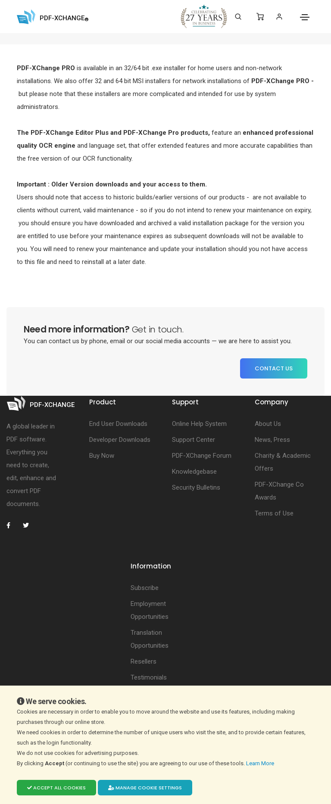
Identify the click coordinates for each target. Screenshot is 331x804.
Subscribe (145, 588)
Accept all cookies (56, 787)
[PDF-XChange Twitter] (29, 525)
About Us (268, 424)
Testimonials (149, 677)
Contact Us (274, 368)
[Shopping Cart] (260, 16)
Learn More (260, 763)
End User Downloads (118, 424)
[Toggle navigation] (304, 17)
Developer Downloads (119, 440)
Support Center (193, 440)
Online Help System (199, 424)
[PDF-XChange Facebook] (12, 525)
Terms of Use (274, 513)
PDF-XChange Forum (201, 455)
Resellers (143, 661)
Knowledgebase (194, 471)
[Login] (279, 16)
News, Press (272, 440)
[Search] (238, 16)
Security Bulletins (196, 487)
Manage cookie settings (145, 787)
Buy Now (101, 455)
